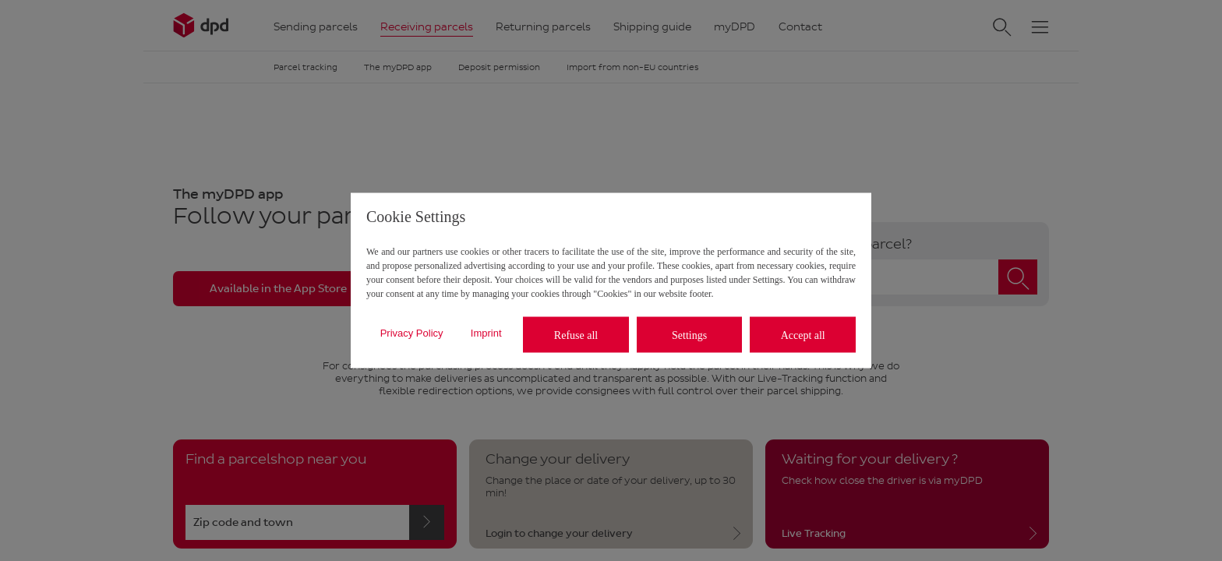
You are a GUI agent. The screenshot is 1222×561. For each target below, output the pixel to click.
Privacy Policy (411, 332)
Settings (689, 334)
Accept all (803, 334)
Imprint (486, 332)
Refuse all (576, 334)
